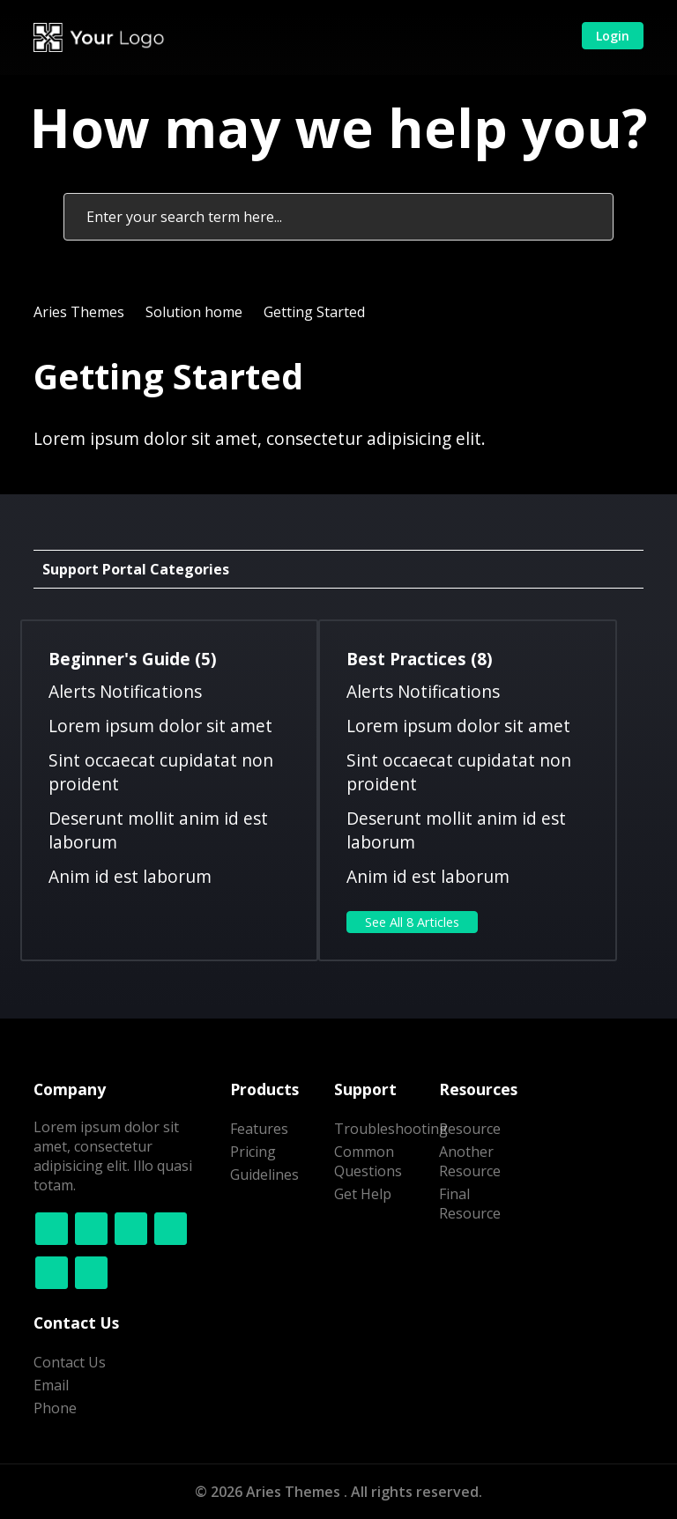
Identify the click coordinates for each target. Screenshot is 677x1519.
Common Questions (368, 1161)
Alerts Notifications (125, 691)
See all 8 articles (412, 922)
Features (259, 1128)
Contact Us (69, 1362)
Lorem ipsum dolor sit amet (160, 725)
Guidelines (264, 1174)
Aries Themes (78, 312)
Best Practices (419, 659)
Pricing (253, 1151)
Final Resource (470, 1203)
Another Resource (470, 1161)
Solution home (193, 312)
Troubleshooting (391, 1128)
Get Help (362, 1194)
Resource (470, 1128)
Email (51, 1385)
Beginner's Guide (132, 659)
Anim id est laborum (130, 876)
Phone (55, 1408)
